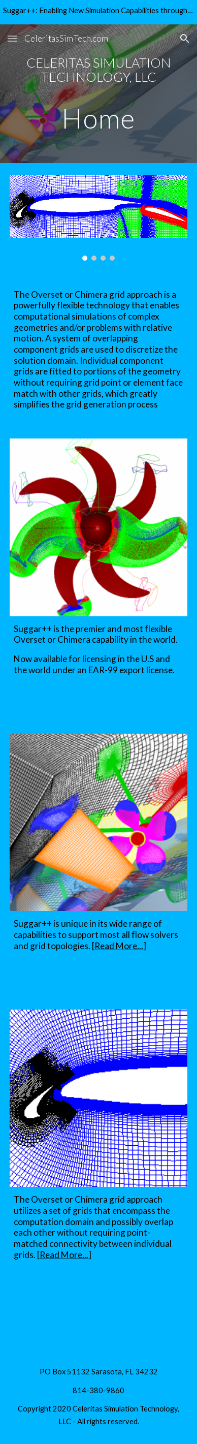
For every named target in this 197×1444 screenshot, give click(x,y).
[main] (98, 94)
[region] (98, 12)
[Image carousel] (98, 218)
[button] (12, 38)
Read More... (118, 945)
